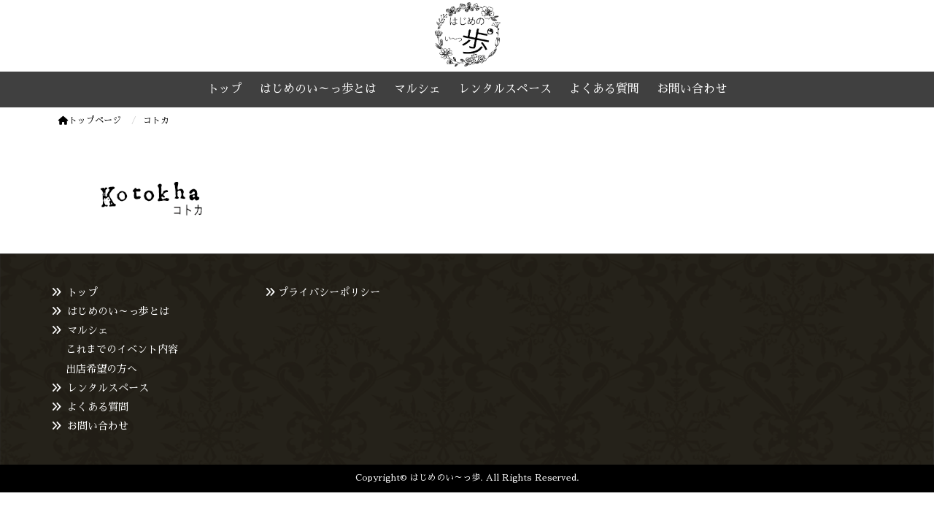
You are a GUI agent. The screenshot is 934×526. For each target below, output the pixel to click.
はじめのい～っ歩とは (118, 311)
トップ (82, 292)
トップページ (89, 120)
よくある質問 (97, 407)
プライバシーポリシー (329, 292)
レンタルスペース (108, 388)
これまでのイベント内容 (122, 349)
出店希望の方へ (101, 369)
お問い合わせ (97, 426)
